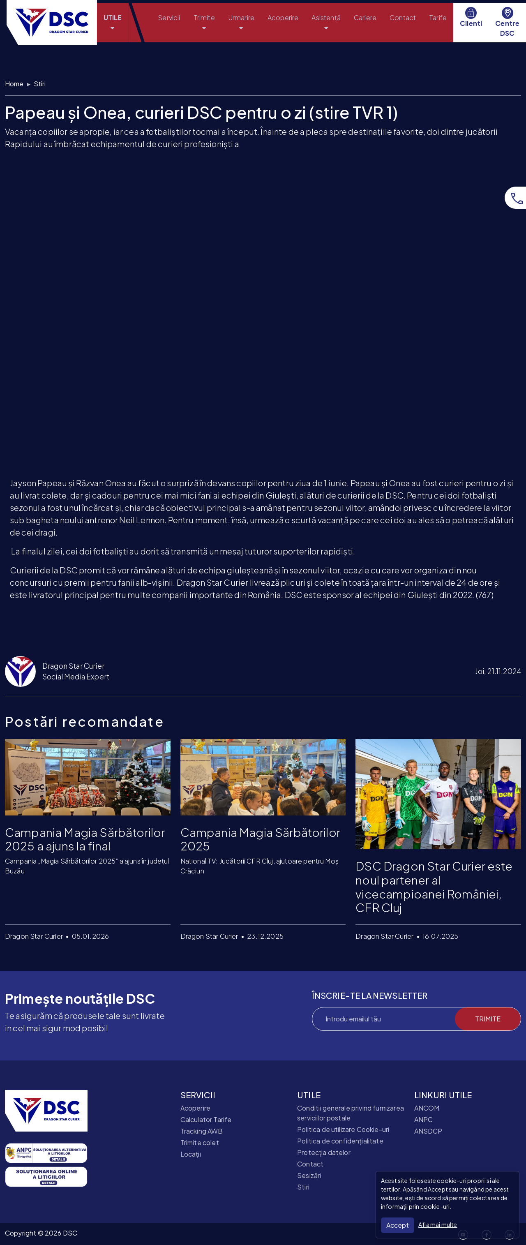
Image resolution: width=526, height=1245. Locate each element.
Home (14, 83)
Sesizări (309, 1175)
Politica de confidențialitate (340, 1140)
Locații (190, 1154)
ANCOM (427, 1108)
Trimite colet (199, 1142)
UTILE (309, 1095)
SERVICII (197, 1095)
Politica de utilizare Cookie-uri (343, 1129)
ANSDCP (428, 1131)
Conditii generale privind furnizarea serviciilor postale (350, 1113)
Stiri (40, 83)
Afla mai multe (437, 1224)
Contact (310, 1164)
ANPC (423, 1119)
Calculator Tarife (206, 1119)
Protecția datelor (324, 1152)
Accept (397, 1225)
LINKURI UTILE (443, 1095)
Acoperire (195, 1108)
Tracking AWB (201, 1131)
